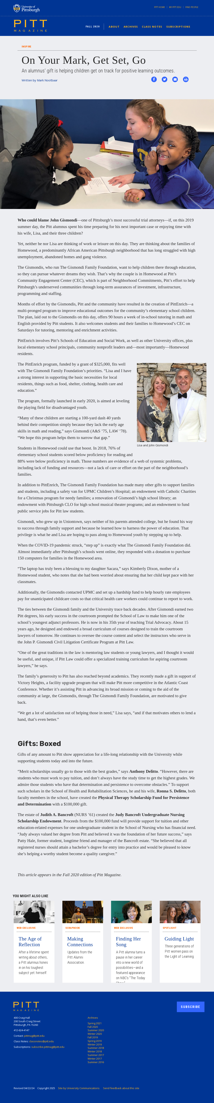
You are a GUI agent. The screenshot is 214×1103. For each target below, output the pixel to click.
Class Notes (152, 26)
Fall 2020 (93, 26)
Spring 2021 (95, 1023)
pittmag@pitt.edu (34, 1036)
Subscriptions (178, 26)
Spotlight (170, 927)
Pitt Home (159, 7)
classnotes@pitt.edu (41, 1041)
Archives (131, 26)
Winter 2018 (95, 1051)
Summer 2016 (96, 1062)
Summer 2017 (96, 1055)
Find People (191, 7)
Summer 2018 (96, 1048)
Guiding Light (179, 938)
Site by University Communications (79, 1088)
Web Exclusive (26, 927)
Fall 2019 (93, 1037)
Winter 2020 (95, 1034)
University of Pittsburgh (42, 8)
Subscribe (190, 1007)
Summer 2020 (96, 1030)
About (114, 26)
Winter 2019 (95, 1044)
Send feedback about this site (121, 1088)
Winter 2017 (95, 1058)
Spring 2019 (95, 1041)
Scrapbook (72, 927)
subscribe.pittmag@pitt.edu (47, 1047)
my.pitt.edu (175, 7)
